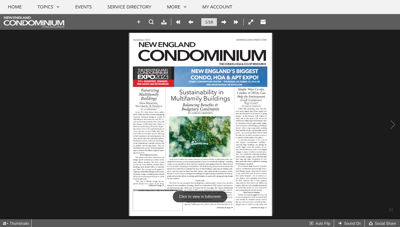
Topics (45, 6)
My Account (217, 6)
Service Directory (129, 6)
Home (15, 6)
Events (83, 6)
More (173, 6)
